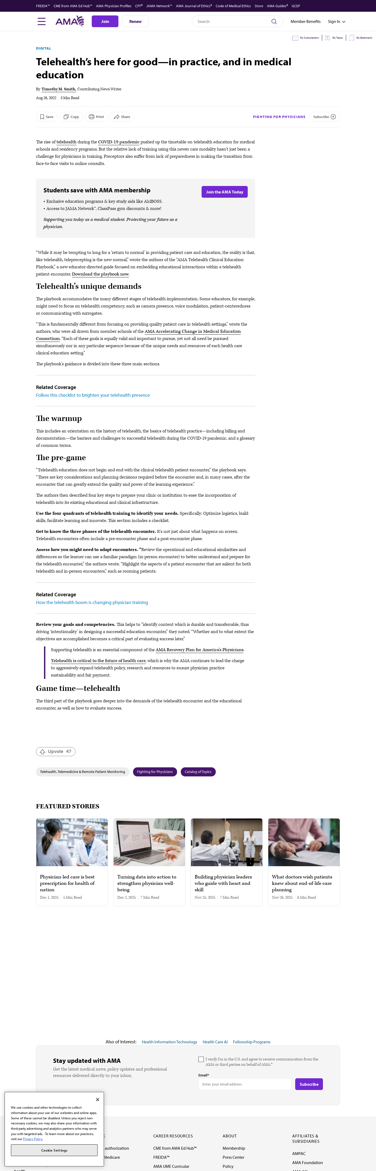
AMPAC (299, 1153)
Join (105, 21)
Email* (203, 1075)
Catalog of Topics (198, 771)
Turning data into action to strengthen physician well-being (146, 883)
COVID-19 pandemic (118, 142)
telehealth (67, 142)
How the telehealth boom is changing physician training (92, 602)
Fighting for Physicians (279, 116)
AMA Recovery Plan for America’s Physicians (199, 650)
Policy (228, 1166)
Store (259, 5)
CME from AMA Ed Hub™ (73, 5)
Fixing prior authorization (106, 1148)
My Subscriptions (309, 37)
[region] (54, 1129)
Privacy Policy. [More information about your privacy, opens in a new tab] (33, 1139)
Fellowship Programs (251, 1041)
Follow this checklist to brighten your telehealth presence (93, 395)
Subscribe (321, 117)
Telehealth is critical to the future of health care (98, 661)
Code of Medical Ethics (233, 5)
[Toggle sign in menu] (334, 21)
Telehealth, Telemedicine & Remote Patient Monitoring (82, 771)
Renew (135, 21)
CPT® (139, 5)
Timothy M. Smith (58, 89)
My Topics (337, 37)
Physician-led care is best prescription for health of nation (67, 883)
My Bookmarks (364, 37)
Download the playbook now (100, 274)
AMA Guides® (277, 5)
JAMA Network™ (159, 5)
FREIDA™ (43, 5)
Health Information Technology (169, 1041)
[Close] (97, 1099)
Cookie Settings (54, 1150)
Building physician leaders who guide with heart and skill (223, 883)
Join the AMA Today (224, 192)
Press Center (233, 1157)
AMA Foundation (307, 1162)
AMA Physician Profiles (113, 5)
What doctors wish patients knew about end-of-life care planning (302, 883)
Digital (43, 48)
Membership (234, 1148)
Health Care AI (215, 1041)
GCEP (296, 5)
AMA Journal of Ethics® (194, 5)
